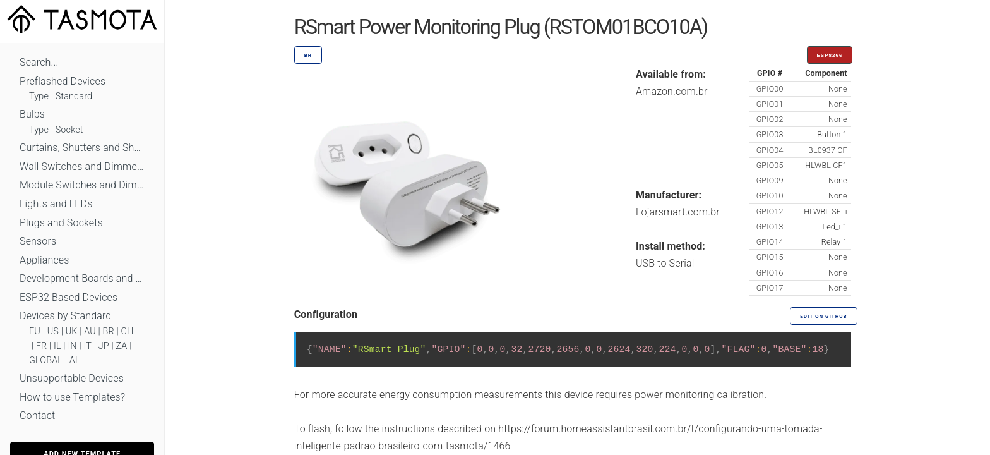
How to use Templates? (72, 397)
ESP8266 (830, 55)
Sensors (38, 241)
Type (39, 96)
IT (87, 346)
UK (72, 331)
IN (72, 346)
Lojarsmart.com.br (678, 212)
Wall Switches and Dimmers (82, 167)
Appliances (44, 260)
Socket (69, 129)
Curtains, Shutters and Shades (82, 148)
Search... (39, 62)
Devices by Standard (65, 316)
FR (41, 346)
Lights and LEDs (56, 204)
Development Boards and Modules (82, 278)
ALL (77, 360)
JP (103, 346)
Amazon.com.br (672, 91)
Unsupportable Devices (72, 378)
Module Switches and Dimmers (82, 185)
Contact (37, 416)
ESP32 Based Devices (68, 297)
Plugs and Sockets (61, 223)
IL (57, 346)
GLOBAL (46, 360)
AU (90, 331)
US (53, 331)
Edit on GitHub (823, 316)
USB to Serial (665, 263)
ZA (121, 346)
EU (34, 331)
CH (127, 331)
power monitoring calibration (699, 395)
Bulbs (32, 114)
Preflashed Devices (62, 81)
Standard (74, 96)
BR (108, 331)
